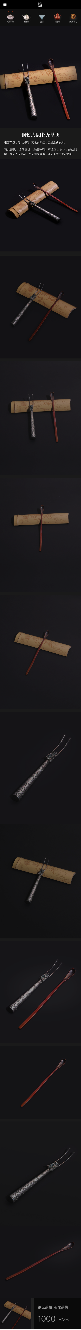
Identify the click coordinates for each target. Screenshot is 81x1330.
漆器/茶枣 (73, 22)
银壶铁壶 (10, 22)
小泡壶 (26, 22)
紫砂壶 (57, 22)
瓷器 (42, 22)
